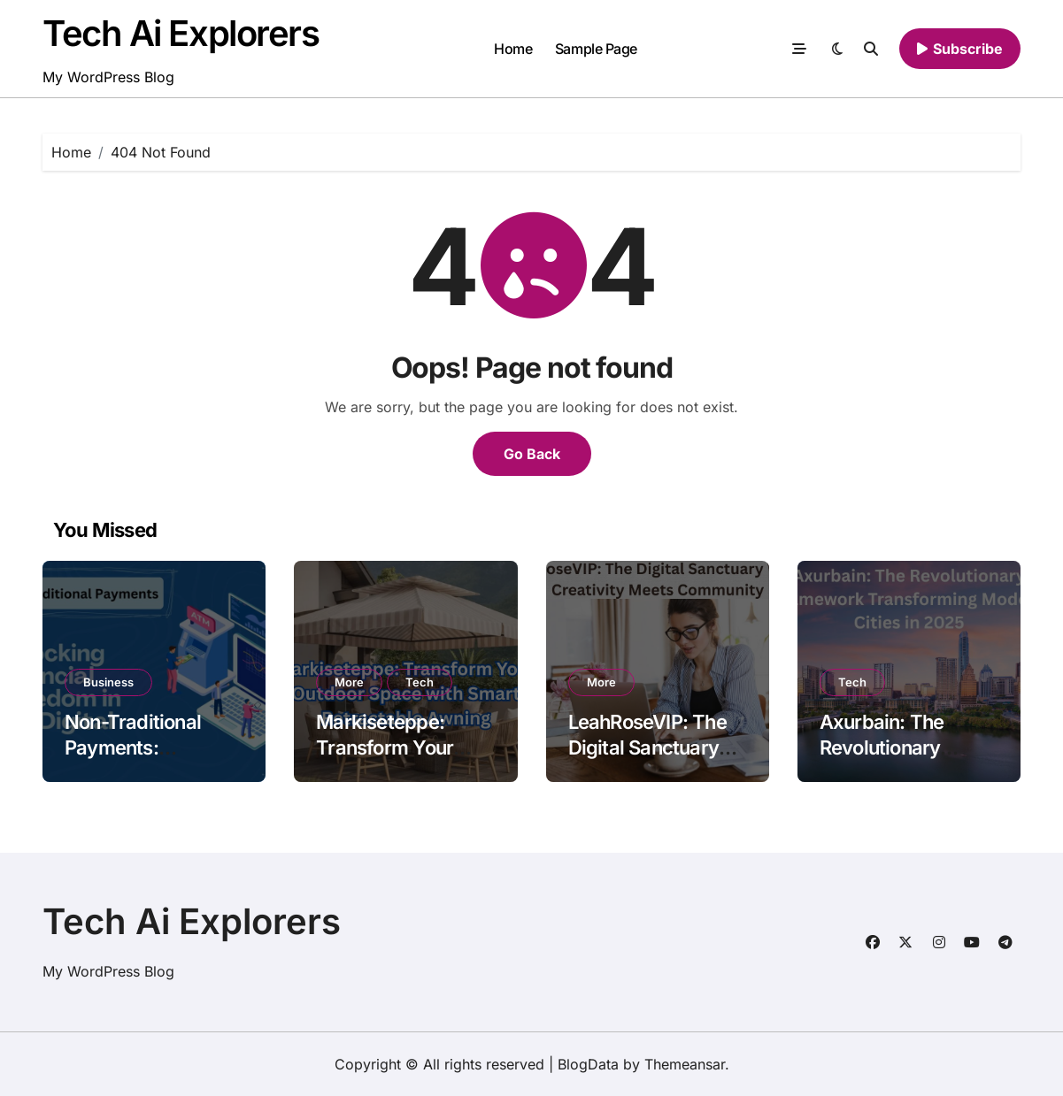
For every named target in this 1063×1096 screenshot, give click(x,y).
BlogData (588, 1064)
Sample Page (596, 48)
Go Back (532, 454)
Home (513, 48)
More (349, 682)
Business (108, 682)
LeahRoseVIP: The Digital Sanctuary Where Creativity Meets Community (648, 759)
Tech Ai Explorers (181, 33)
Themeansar (684, 1064)
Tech (419, 682)
